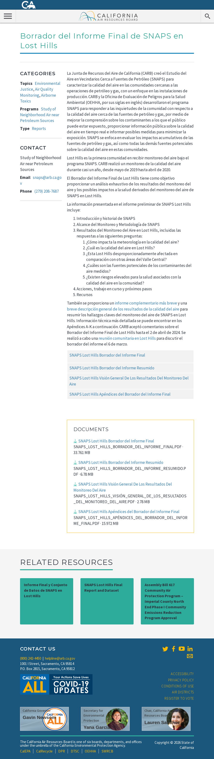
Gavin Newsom (39, 717)
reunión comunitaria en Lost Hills (127, 338)
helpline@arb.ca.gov (60, 658)
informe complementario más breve (146, 303)
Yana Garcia (97, 727)
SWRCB (107, 751)
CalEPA (25, 751)
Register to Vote (179, 698)
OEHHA (90, 751)
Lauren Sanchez (162, 722)
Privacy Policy (181, 680)
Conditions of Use (177, 686)
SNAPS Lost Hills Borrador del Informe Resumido (111, 368)
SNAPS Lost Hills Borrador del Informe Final (107, 355)
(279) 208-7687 (46, 191)
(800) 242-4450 (30, 658)
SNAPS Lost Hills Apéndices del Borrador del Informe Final (120, 394)
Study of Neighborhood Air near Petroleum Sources (39, 114)
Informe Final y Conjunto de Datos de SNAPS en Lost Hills (45, 590)
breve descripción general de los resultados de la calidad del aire (123, 309)
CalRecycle (44, 751)
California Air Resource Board (108, 16)
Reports (39, 128)
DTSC (75, 751)
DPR (61, 751)
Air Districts (183, 692)
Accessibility (182, 673)
